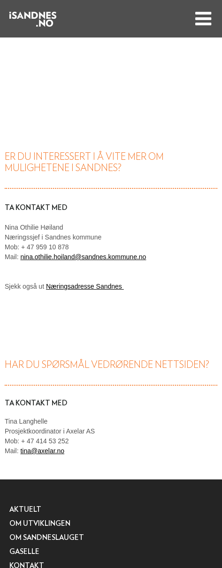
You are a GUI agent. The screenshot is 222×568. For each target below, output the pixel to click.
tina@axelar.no (42, 451)
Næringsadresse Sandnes (85, 286)
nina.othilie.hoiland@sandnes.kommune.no (83, 257)
